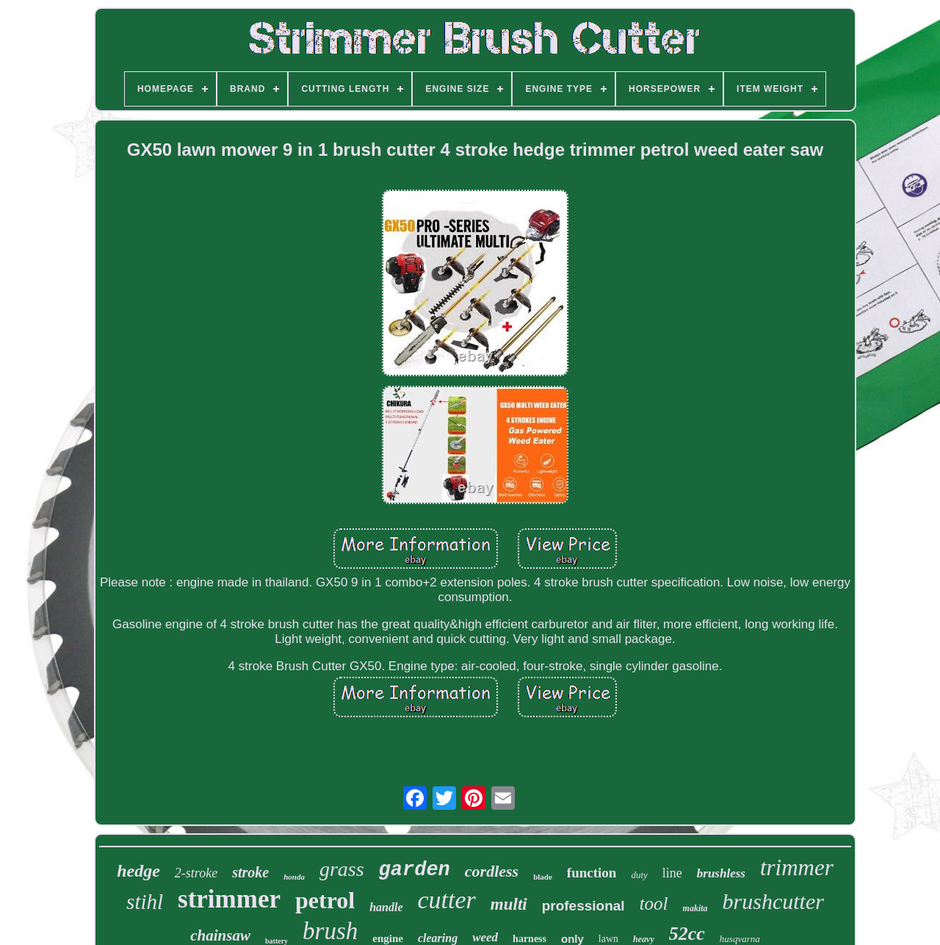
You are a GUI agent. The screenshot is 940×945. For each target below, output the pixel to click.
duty (639, 874)
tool (654, 903)
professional (583, 905)
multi (509, 904)
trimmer (797, 867)
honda (294, 876)
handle (385, 907)
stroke (250, 872)
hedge (138, 870)
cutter (447, 899)
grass (341, 869)
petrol (325, 900)
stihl (144, 901)
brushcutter (773, 901)
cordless (491, 871)
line (672, 873)
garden (414, 870)
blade (542, 876)
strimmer (229, 899)
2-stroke (196, 873)
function (592, 872)
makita (695, 908)
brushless (721, 873)
